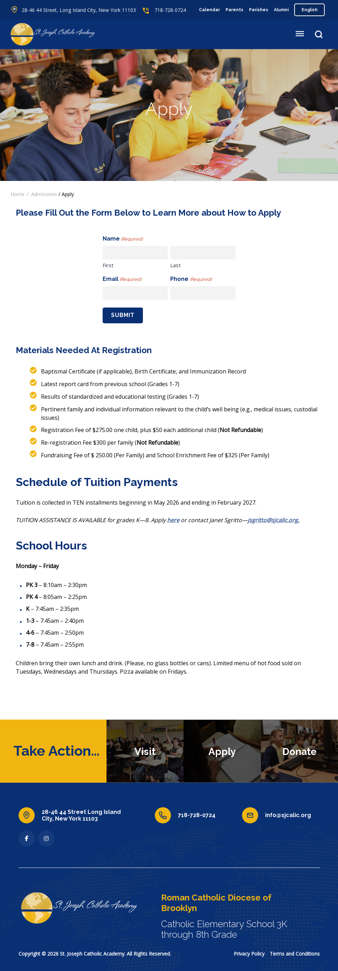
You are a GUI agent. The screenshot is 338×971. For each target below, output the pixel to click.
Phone (190, 279)
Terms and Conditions (295, 953)
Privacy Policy (249, 953)
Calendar (209, 9)
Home (18, 194)
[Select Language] (309, 10)
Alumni (281, 9)
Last (175, 265)
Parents (234, 9)
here (173, 520)
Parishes (258, 9)
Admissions (44, 194)
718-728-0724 (170, 10)
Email (122, 279)
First (108, 265)
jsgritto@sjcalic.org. (273, 520)
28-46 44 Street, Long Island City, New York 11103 (79, 10)
